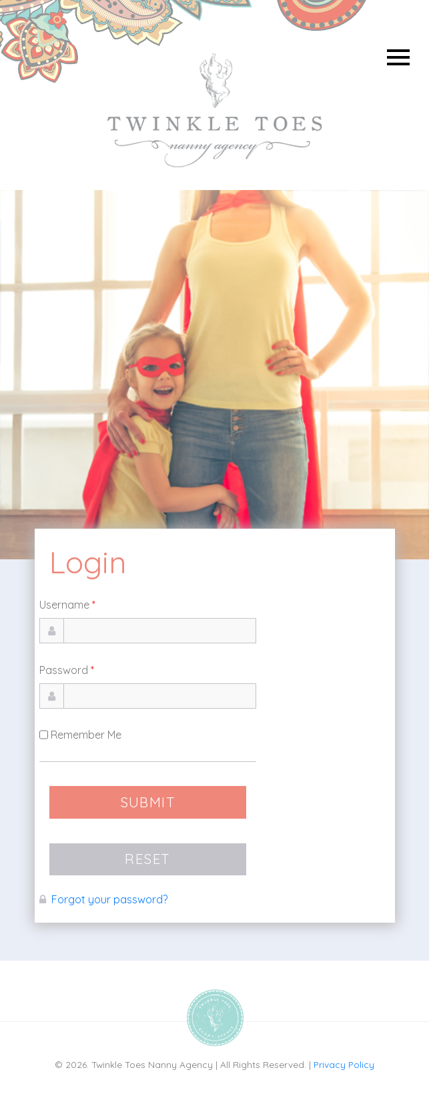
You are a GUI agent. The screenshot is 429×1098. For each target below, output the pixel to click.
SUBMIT (148, 802)
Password (66, 670)
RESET (147, 858)
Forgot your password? (109, 899)
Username (67, 604)
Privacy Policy (344, 1064)
